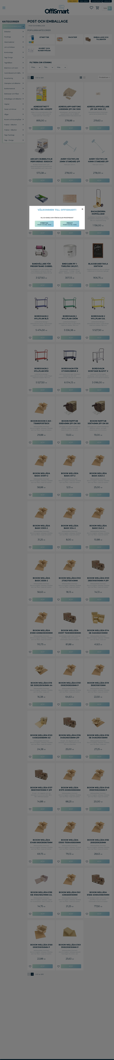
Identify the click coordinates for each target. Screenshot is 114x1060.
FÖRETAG (44, 224)
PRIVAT (70, 224)
